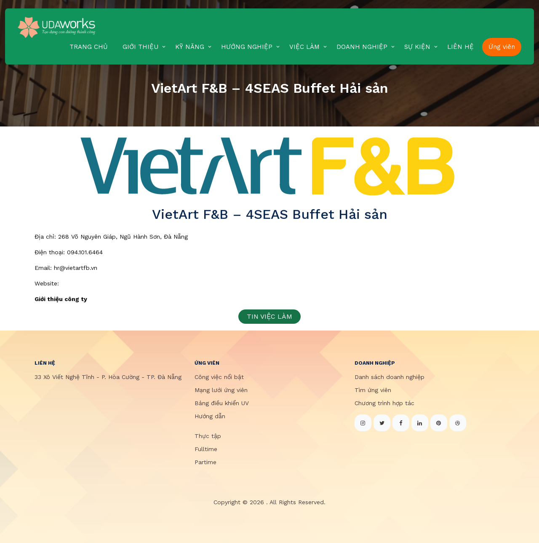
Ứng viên (501, 47)
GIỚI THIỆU (140, 47)
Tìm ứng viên (373, 390)
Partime (205, 462)
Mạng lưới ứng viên (221, 390)
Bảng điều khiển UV (222, 403)
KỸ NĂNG (189, 47)
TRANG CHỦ (88, 47)
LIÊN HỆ (460, 47)
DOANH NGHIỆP (361, 47)
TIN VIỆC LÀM (269, 316)
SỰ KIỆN (417, 47)
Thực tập (208, 436)
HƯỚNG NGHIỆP (246, 47)
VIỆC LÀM (304, 47)
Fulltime (206, 449)
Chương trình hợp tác (384, 403)
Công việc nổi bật (219, 377)
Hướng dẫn (210, 416)
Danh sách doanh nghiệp (389, 377)
